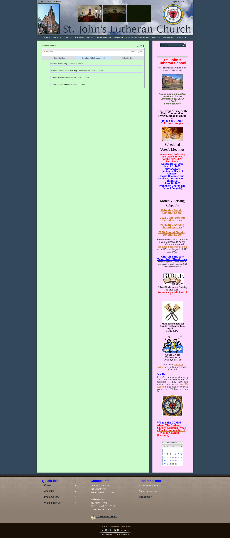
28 (178, 464)
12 (173, 457)
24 (167, 464)
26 (173, 464)
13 (175, 457)
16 (165, 460)
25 (170, 464)
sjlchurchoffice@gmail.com (172, 247)
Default (80, 64)
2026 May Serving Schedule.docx (172, 211)
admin (72, 64)
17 (167, 460)
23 (165, 464)
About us (49, 491)
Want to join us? (53, 503)
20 (175, 460)
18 (170, 460)
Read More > (145, 497)
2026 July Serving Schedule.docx (172, 226)
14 (178, 457)
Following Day (127, 58)
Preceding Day (59, 58)
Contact (48, 485)
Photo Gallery (51, 497)
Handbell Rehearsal (65, 78)
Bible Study (62, 64)
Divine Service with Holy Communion (72, 71)
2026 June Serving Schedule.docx (172, 219)
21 (178, 460)
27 (175, 464)
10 (167, 457)
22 (181, 460)
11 (170, 457)
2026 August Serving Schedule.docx (172, 233)
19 (173, 460)
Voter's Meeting (64, 84)
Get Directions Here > (106, 516)
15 (181, 457)
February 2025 (172, 442)
